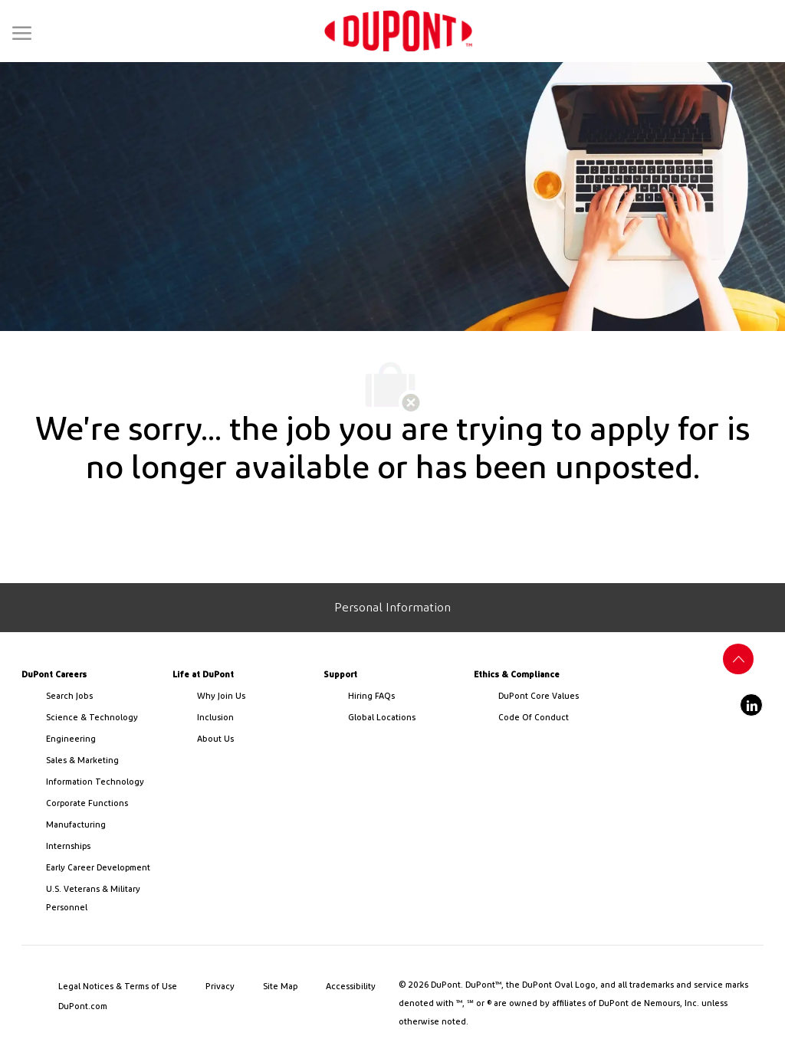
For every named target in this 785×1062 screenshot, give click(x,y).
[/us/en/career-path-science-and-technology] (103, 718)
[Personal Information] (392, 607)
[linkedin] (751, 704)
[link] (398, 31)
